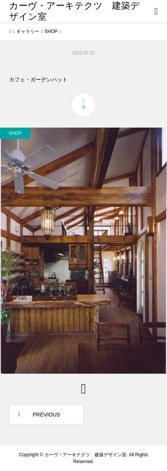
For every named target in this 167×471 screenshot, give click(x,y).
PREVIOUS (46, 415)
